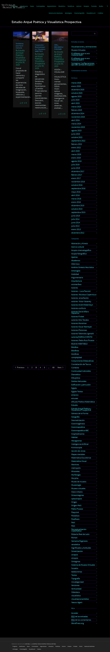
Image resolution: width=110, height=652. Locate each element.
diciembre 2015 (77, 205)
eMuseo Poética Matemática (83, 401)
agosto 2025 (76, 96)
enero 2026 (76, 86)
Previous (19, 367)
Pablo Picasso (77, 509)
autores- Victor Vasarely (81, 301)
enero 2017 (76, 178)
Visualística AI (91, 13)
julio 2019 (75, 164)
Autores (78, 6)
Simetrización (77, 551)
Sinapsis (86, 6)
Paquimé (75, 512)
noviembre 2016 (78, 181)
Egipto (74, 388)
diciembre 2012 (77, 233)
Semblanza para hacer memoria (19, 46)
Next (60, 367)
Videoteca (75, 592)
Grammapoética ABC (80, 430)
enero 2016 (76, 202)
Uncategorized (77, 582)
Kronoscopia (76, 447)
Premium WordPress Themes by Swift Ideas (47, 644)
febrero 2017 (76, 175)
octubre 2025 (76, 93)
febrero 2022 (76, 144)
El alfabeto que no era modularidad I (80, 54)
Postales (94, 6)
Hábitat (74, 437)
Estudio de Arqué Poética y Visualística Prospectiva (21, 55)
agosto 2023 (76, 130)
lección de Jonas (78, 451)
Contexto (75, 367)
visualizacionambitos (80, 599)
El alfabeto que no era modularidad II (80, 59)
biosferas (75, 354)
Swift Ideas (27, 644)
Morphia (74, 478)
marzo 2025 (76, 106)
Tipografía (75, 578)
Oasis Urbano (77, 492)
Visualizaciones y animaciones (83, 46)
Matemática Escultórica (81, 458)
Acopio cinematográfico (81, 250)
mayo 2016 (75, 192)
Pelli (73, 522)
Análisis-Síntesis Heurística (82, 267)
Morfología (75, 475)
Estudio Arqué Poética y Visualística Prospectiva (81, 409)
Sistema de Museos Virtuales (83, 565)
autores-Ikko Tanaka (80, 320)
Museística (61, 6)
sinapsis (74, 554)
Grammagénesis (78, 423)
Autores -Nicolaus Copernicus (83, 294)
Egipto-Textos (77, 391)
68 (53, 367)
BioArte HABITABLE (79, 344)
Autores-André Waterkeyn (82, 305)
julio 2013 (75, 226)
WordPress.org (77, 623)
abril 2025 (75, 103)
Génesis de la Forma (79, 413)
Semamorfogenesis (79, 541)
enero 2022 (76, 147)
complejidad (76, 357)
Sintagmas (75, 561)
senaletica (75, 544)
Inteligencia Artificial (79, 444)
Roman (74, 537)
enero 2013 (76, 229)
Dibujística (75, 378)
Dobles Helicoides (78, 381)
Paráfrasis (75, 519)
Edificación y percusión (81, 384)
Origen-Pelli (76, 505)
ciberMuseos (22, 646)
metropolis (76, 468)
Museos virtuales (78, 488)
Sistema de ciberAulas (56, 13)
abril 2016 (75, 195)
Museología (76, 485)
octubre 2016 (76, 185)
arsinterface (76, 284)
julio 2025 (75, 100)
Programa (15, 646)
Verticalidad (76, 589)
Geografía (75, 417)
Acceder (74, 613)
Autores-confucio (78, 308)
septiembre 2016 (78, 188)
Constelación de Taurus (81, 364)
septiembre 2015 (78, 212)
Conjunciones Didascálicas (82, 361)
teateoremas (76, 571)
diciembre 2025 (77, 89)
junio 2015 (75, 215)
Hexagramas (76, 440)
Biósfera (74, 347)
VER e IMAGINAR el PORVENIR (58, 47)
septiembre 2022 (78, 140)
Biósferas (75, 350)
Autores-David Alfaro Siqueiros (80, 312)
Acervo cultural (77, 247)
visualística (76, 595)
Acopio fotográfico (79, 253)
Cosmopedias (40, 6)
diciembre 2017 (77, 171)
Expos (32, 6)
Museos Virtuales (78, 50)
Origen (74, 502)
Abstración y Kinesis (79, 243)
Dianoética (75, 374)
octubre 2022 (76, 137)
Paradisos (75, 515)
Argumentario (51, 6)
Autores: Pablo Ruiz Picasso (82, 340)
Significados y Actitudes (81, 548)
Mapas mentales (78, 454)
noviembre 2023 (78, 127)
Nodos (101, 6)
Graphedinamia (77, 434)
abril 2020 (75, 151)
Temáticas (70, 6)
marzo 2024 (76, 123)
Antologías (68, 13)
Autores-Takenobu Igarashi (82, 333)
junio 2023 (75, 134)
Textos (74, 575)
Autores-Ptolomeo (79, 330)
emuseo (74, 398)
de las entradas (79, 616)
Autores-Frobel (77, 316)
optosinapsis (76, 498)
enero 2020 (76, 158)
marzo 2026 (76, 83)
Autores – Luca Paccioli (81, 291)
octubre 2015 (76, 209)
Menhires (75, 464)
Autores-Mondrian (79, 323)
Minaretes (75, 471)
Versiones (75, 585)
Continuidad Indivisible (81, 371)
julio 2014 (75, 219)
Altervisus (75, 264)
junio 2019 (75, 168)
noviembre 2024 (78, 117)
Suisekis (74, 568)
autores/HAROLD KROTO (81, 337)
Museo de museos (78, 481)
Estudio (74, 405)
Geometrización (78, 420)
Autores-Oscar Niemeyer (81, 326)
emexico (74, 395)
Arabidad (75, 274)
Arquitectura (76, 281)
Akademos (75, 260)
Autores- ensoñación (80, 298)
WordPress (35, 644)
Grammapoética (78, 427)
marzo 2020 (76, 154)
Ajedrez (74, 257)
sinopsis (74, 558)
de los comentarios (81, 620)
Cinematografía (79, 13)
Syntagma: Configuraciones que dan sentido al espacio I (82, 64)
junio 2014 (75, 222)
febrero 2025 (76, 110)
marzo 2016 (76, 198)
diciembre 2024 (77, 113)
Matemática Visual (79, 461)
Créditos (100, 13)
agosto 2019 (76, 161)
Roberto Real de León (80, 534)
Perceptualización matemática (78, 530)
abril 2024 (75, 120)
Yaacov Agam (76, 602)
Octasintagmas (77, 495)
